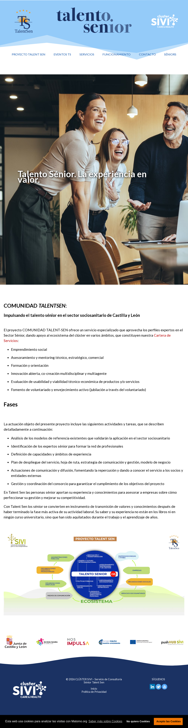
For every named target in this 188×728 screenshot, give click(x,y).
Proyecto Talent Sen (28, 54)
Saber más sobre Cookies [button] (105, 721)
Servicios (86, 54)
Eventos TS (62, 54)
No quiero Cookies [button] (138, 721)
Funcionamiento (116, 54)
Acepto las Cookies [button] (168, 721)
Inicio (94, 688)
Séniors (170, 54)
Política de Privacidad (94, 691)
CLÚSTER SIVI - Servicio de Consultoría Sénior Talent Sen (98, 681)
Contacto (147, 54)
